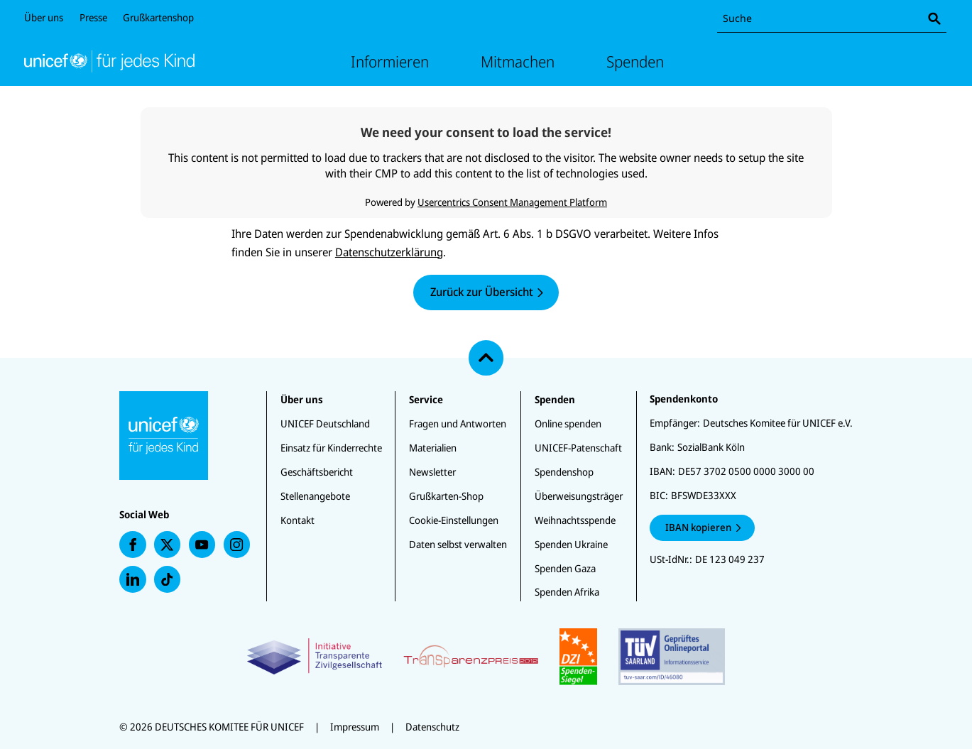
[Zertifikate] (486, 656)
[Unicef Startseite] (109, 61)
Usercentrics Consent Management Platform (512, 202)
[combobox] (832, 18)
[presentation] (132, 544)
